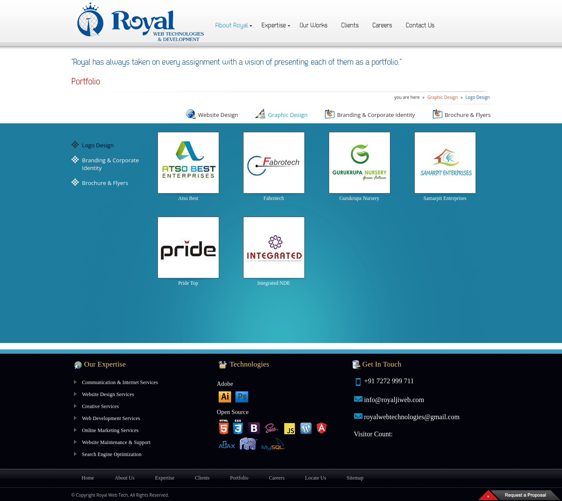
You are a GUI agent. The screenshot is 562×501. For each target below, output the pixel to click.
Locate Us (315, 478)
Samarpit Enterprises (445, 166)
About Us (124, 478)
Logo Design (477, 97)
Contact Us (420, 25)
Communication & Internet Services (120, 382)
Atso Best (188, 166)
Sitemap (355, 478)
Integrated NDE (274, 251)
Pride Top (188, 251)
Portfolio (239, 478)
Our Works (313, 25)
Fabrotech (274, 166)
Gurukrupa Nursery (359, 166)
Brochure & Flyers (461, 115)
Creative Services (100, 406)
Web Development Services (111, 418)
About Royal (231, 25)
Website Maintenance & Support (116, 442)
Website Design (212, 115)
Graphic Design (442, 97)
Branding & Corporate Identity (369, 115)
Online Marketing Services (110, 430)
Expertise (274, 25)
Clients (350, 25)
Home (88, 478)
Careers (382, 25)
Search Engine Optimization (112, 454)
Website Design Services (108, 394)
